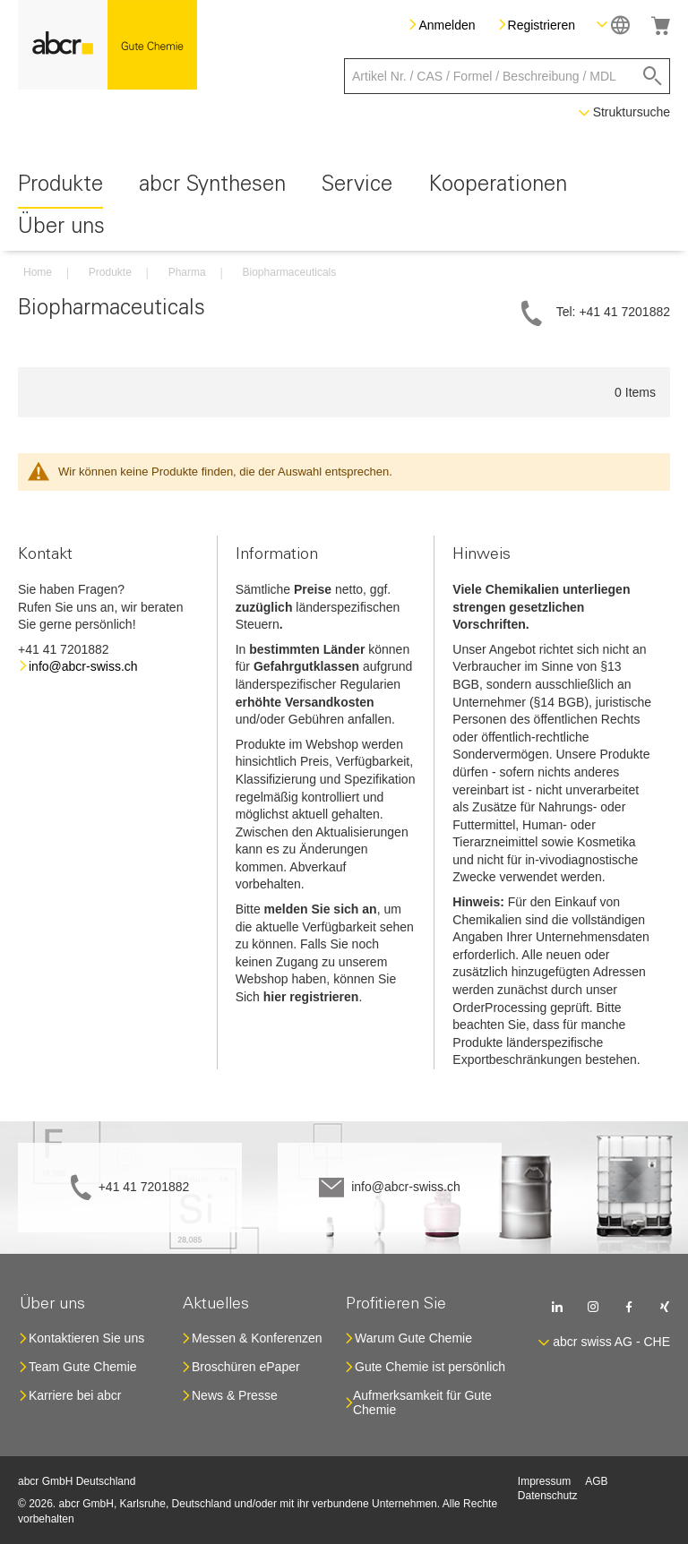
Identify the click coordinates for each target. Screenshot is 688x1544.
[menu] (344, 209)
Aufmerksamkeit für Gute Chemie (422, 1402)
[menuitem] (60, 188)
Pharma (187, 272)
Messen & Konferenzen (257, 1338)
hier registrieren (311, 997)
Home (37, 272)
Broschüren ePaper (246, 1367)
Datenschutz (548, 1495)
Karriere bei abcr (75, 1395)
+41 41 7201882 (144, 1186)
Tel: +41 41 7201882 (613, 312)
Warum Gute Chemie (413, 1338)
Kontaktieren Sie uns (86, 1338)
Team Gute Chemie (83, 1367)
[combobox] (507, 76)
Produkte (110, 272)
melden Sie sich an (320, 909)
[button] (613, 25)
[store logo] (107, 45)
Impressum (544, 1481)
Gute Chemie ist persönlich (430, 1367)
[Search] (652, 76)
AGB (596, 1481)
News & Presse (235, 1395)
